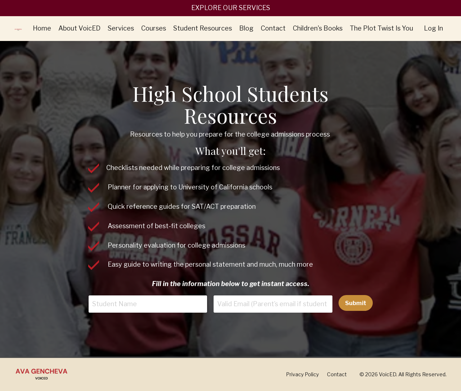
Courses (153, 28)
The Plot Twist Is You (381, 28)
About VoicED (79, 28)
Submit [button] (356, 303)
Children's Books (318, 28)
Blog (246, 28)
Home (42, 28)
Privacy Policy (302, 374)
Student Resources (202, 28)
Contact (273, 28)
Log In (433, 28)
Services (121, 28)
